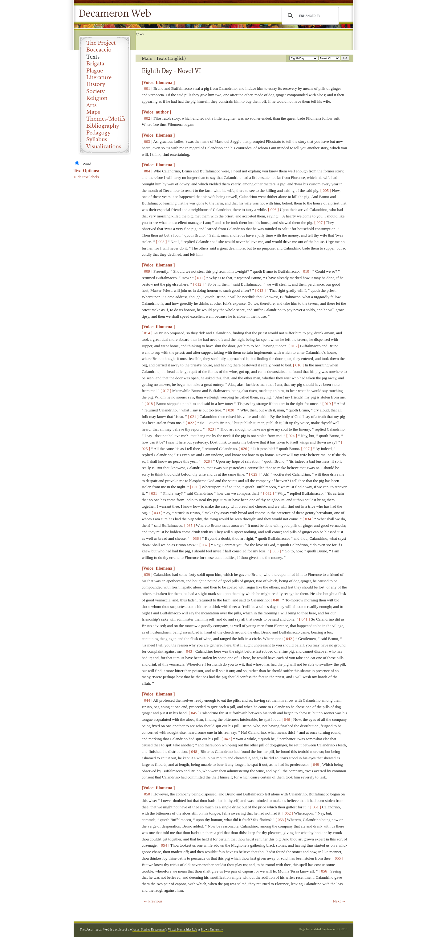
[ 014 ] (147, 333)
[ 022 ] (191, 422)
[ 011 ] (200, 277)
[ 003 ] (147, 141)
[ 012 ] (198, 284)
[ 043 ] (189, 651)
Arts (91, 105)
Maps (93, 112)
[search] (309, 15)
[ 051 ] (315, 807)
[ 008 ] (161, 241)
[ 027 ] (306, 448)
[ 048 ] (194, 751)
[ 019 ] (327, 403)
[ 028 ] (206, 461)
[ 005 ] (325, 190)
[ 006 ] (273, 209)
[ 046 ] (287, 719)
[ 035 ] (189, 525)
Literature (99, 77)
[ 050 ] (147, 794)
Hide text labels (86, 177)
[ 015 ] (293, 346)
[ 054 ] (164, 845)
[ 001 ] (147, 88)
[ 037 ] (204, 545)
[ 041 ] (304, 619)
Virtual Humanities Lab (182, 929)
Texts (93, 57)
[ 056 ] (324, 871)
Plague (94, 71)
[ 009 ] (147, 271)
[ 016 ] (298, 365)
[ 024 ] (291, 435)
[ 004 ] (147, 171)
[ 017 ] (166, 390)
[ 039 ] (147, 574)
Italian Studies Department (148, 929)
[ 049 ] (316, 764)
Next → (339, 901)
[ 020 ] (231, 410)
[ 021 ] (193, 416)
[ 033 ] (157, 512)
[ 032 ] (268, 493)
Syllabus (96, 139)
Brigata (95, 63)
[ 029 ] (254, 474)
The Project (101, 43)
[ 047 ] (227, 739)
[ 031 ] (154, 493)
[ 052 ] (288, 813)
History (95, 84)
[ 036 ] (195, 538)
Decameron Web (117, 13)
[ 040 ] (276, 600)
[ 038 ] (275, 551)
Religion (97, 98)
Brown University (212, 929)
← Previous (152, 901)
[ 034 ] (308, 519)
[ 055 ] (337, 858)
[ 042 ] (289, 638)
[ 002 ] (147, 118)
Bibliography (102, 126)
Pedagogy (98, 133)
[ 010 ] (306, 271)
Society (95, 91)
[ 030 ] (195, 487)
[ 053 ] (280, 819)
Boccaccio (99, 50)
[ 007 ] (319, 222)
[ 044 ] (147, 700)
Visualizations (103, 146)
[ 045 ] (194, 713)
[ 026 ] (244, 448)
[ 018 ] (149, 403)
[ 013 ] (260, 290)
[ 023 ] (210, 429)
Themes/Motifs (105, 119)
